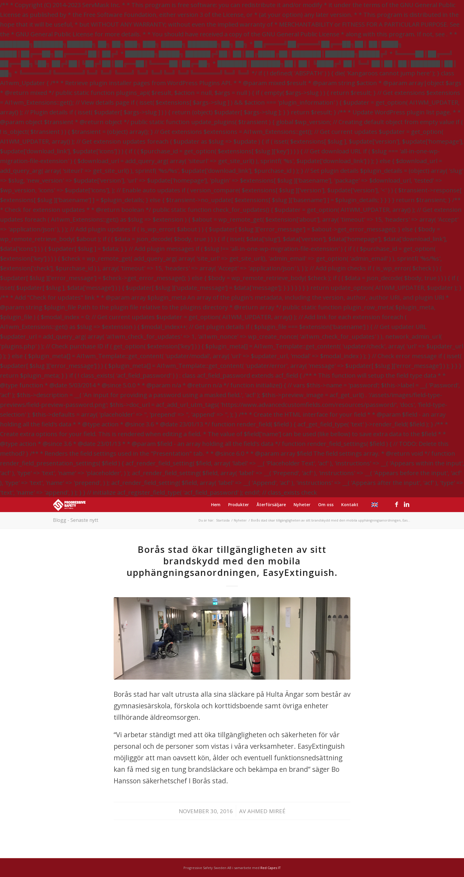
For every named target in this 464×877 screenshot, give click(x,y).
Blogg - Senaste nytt (75, 520)
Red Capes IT (270, 867)
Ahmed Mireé (266, 811)
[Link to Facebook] (396, 504)
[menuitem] (215, 504)
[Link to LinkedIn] (406, 504)
